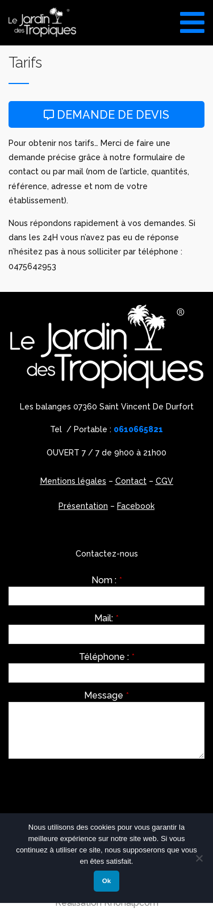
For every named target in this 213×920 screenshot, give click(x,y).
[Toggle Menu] (192, 18)
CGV (164, 481)
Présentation (83, 506)
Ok (106, 880)
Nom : (106, 580)
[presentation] (95, 789)
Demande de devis (106, 115)
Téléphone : (107, 657)
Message (106, 695)
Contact (131, 481)
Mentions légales (73, 481)
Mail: (106, 618)
